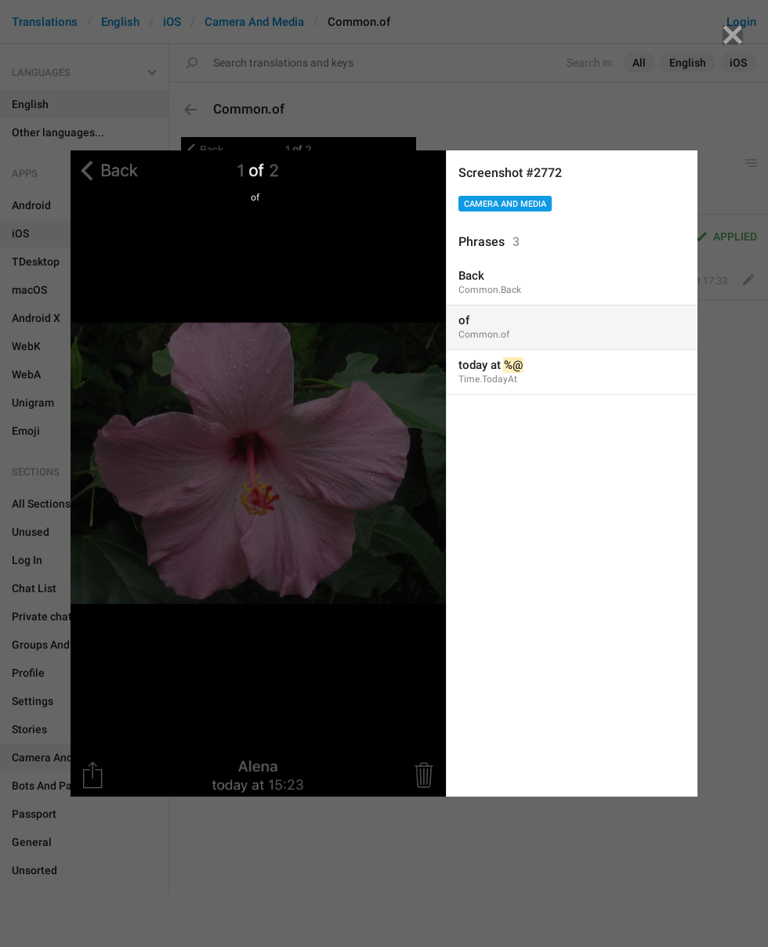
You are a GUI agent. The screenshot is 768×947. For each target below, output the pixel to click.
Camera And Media (505, 204)
